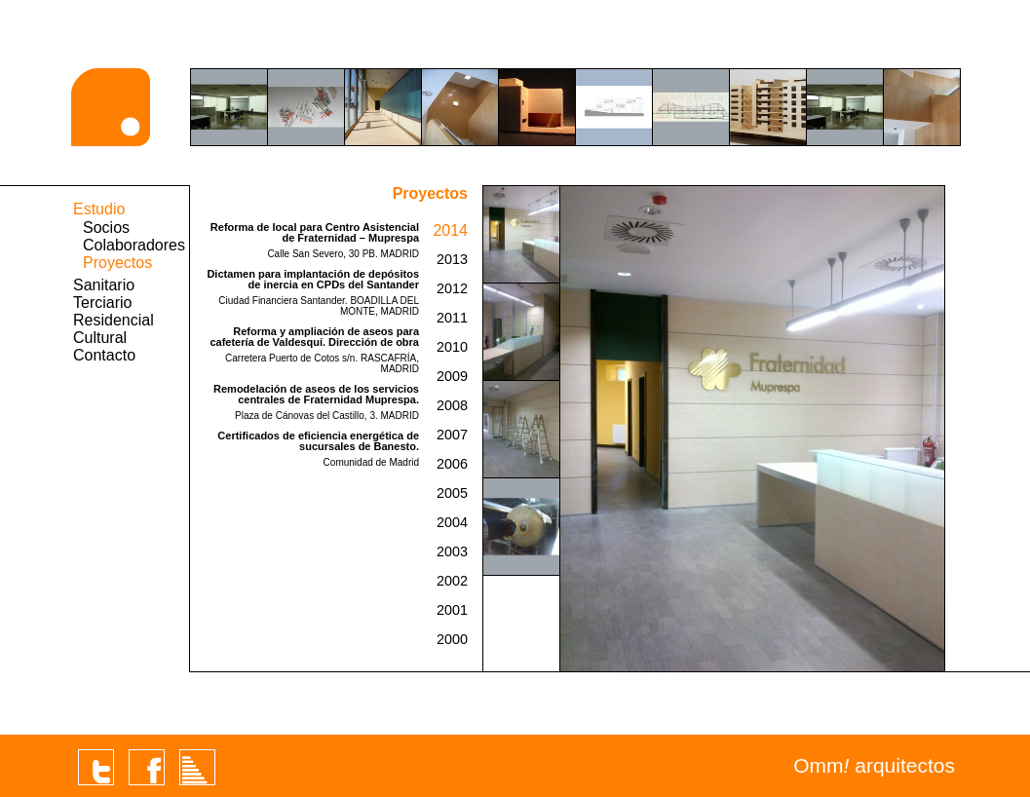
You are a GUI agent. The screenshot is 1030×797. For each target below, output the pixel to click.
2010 (452, 347)
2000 (452, 639)
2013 (452, 259)
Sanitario (103, 285)
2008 (452, 405)
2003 (452, 551)
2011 (452, 317)
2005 (452, 493)
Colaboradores (134, 245)
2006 (452, 464)
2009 (452, 376)
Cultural (100, 337)
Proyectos (117, 262)
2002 (452, 580)
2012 (452, 288)
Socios (106, 227)
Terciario (102, 302)
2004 (452, 522)
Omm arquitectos (874, 765)
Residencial (113, 320)
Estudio (99, 209)
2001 (452, 610)
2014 (450, 230)
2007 (452, 434)
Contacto (104, 355)
